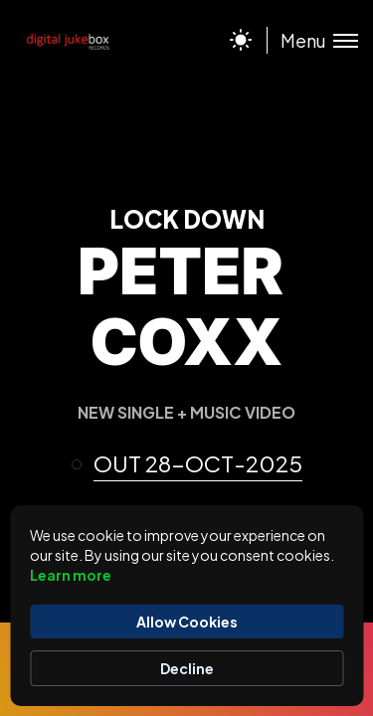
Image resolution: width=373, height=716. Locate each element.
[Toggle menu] (312, 40)
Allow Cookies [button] (187, 621)
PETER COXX (180, 306)
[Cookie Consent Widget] (186, 605)
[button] (195, 464)
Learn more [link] (70, 575)
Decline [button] (187, 668)
